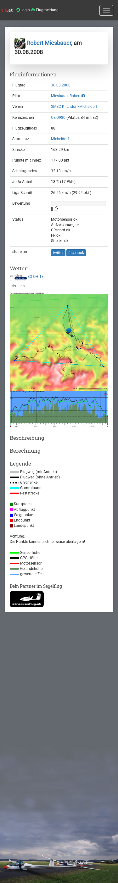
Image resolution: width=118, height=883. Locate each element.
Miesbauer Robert (66, 96)
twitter (58, 253)
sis (13, 286)
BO (29, 276)
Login (23, 10)
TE (41, 276)
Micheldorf (60, 139)
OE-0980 (58, 117)
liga (22, 286)
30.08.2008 (60, 85)
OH (35, 276)
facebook (76, 253)
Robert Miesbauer (42, 43)
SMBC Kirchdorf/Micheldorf (74, 106)
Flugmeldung (45, 10)
